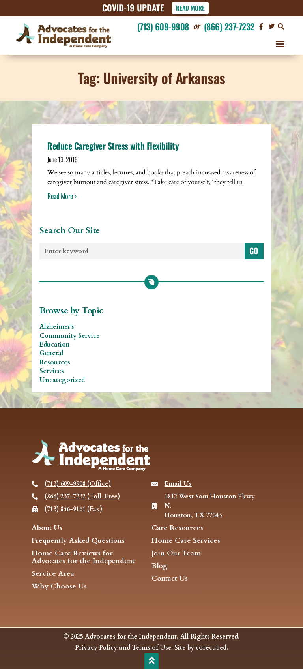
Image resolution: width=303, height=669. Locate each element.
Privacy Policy (96, 647)
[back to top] (151, 660)
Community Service (69, 336)
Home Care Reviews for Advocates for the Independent (83, 557)
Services (51, 371)
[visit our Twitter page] (271, 26)
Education (54, 344)
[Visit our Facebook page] (261, 26)
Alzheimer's (56, 326)
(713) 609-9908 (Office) (78, 484)
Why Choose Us (59, 586)
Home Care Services (186, 541)
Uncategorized (62, 380)
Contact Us (170, 579)
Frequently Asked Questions (78, 541)
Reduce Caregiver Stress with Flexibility (113, 145)
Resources (54, 362)
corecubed (211, 647)
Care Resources (177, 528)
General (51, 353)
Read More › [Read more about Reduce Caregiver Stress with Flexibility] (62, 196)
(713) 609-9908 (163, 26)
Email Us (178, 484)
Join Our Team (176, 553)
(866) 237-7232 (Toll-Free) (82, 496)
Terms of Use (151, 647)
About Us (47, 528)
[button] (281, 26)
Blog (160, 566)
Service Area (53, 574)
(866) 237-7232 (229, 26)
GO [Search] (253, 251)
